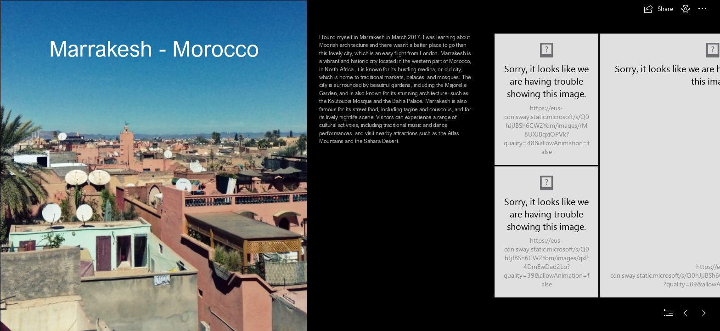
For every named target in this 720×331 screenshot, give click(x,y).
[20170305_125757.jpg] (153, 165)
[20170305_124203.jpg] (546, 99)
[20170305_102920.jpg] (546, 232)
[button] (658, 8)
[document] (360, 165)
